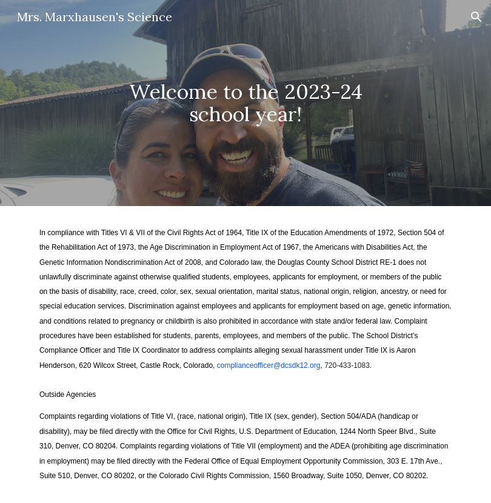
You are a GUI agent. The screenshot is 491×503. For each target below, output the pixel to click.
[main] (245, 103)
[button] (476, 17)
